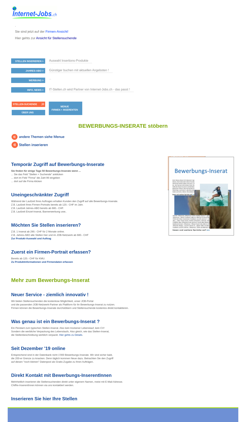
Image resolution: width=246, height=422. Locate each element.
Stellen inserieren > (29, 61)
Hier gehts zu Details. (71, 334)
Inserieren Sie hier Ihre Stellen (44, 398)
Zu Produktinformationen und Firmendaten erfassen (42, 261)
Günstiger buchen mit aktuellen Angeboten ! (79, 70)
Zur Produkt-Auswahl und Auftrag (31, 238)
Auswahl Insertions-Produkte (68, 60)
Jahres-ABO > (34, 71)
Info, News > (35, 90)
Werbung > (36, 80)
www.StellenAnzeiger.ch (34, 13)
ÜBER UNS (28, 112)
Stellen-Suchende (25, 104)
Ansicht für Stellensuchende (56, 38)
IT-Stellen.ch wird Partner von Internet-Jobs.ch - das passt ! (89, 89)
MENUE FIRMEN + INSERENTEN (65, 108)
